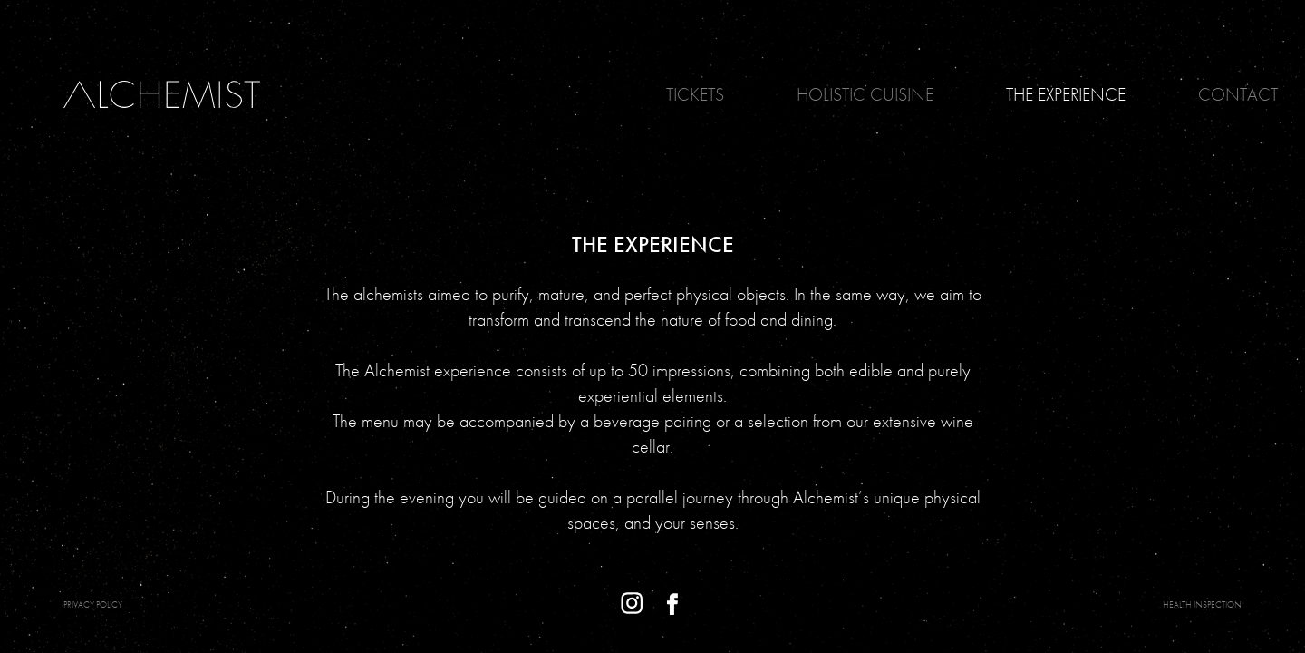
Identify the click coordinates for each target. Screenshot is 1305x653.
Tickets (695, 94)
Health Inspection (1202, 604)
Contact (1238, 94)
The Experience (1066, 94)
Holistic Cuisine (865, 94)
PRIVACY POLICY (92, 604)
